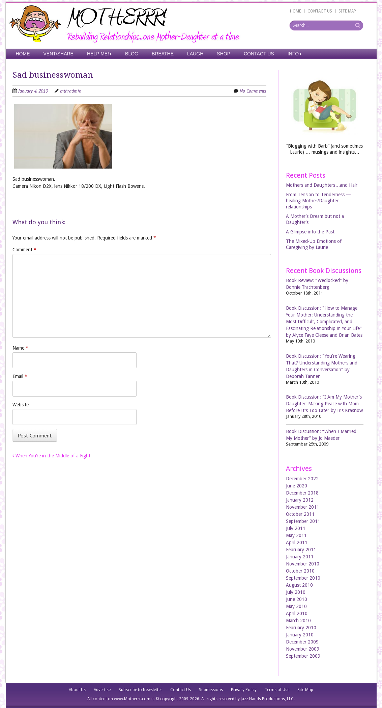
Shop (223, 53)
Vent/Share (58, 53)
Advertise (102, 689)
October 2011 (300, 514)
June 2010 (296, 599)
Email (19, 376)
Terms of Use (277, 689)
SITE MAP (347, 11)
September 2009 (303, 656)
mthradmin (70, 91)
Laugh (195, 53)
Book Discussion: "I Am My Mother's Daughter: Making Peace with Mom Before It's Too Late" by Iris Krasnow (324, 403)
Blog (131, 53)
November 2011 (302, 507)
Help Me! (98, 53)
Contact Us (259, 53)
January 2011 (300, 556)
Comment (24, 249)
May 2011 (296, 535)
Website (20, 404)
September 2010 (303, 578)
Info (293, 53)
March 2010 (298, 620)
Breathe (163, 53)
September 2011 (303, 521)
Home (23, 53)
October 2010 (300, 571)
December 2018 (302, 493)
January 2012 (300, 500)
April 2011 (296, 542)
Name (20, 348)
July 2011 (295, 528)
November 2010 (302, 563)
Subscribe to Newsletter (140, 689)
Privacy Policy (244, 689)
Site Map (305, 689)
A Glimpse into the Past (310, 231)
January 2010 (300, 634)
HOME (295, 11)
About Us (77, 689)
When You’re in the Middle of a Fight (51, 455)
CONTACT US (319, 11)
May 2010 (296, 606)
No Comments (253, 91)
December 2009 (302, 641)
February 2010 (301, 627)
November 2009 (302, 649)
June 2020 (296, 485)
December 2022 (302, 478)
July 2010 (295, 592)
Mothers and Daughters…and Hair (321, 185)
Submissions (211, 689)
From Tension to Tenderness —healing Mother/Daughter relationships (318, 200)
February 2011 (301, 549)
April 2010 (296, 613)
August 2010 (299, 585)
